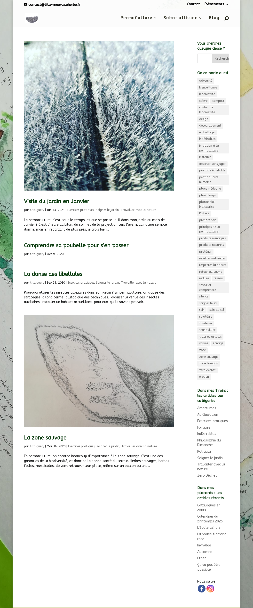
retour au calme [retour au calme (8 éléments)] (210, 271)
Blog (214, 18)
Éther (201, 558)
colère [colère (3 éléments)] (203, 101)
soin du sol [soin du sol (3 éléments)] (216, 310)
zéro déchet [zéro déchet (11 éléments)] (207, 370)
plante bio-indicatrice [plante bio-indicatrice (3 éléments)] (207, 204)
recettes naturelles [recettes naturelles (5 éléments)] (212, 258)
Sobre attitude (181, 18)
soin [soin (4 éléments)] (202, 310)
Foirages (203, 427)
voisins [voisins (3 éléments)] (203, 343)
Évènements (214, 4)
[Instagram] (210, 588)
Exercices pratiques (80, 210)
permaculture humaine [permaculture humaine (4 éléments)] (208, 180)
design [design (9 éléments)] (203, 119)
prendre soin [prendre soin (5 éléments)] (207, 220)
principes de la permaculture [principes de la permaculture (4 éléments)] (209, 229)
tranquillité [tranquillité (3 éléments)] (207, 330)
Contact (193, 4)
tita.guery (37, 210)
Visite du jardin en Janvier (56, 201)
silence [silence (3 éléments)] (203, 296)
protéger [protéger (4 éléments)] (205, 251)
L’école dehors (209, 528)
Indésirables (206, 434)
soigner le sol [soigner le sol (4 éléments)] (208, 303)
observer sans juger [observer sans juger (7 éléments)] (212, 164)
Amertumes (206, 408)
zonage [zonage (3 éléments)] (218, 343)
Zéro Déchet (207, 475)
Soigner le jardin (107, 210)
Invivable (204, 545)
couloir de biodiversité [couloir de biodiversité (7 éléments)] (207, 110)
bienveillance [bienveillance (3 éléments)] (208, 87)
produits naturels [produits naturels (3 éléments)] (211, 245)
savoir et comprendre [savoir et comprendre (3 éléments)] (207, 287)
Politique (204, 451)
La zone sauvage (45, 438)
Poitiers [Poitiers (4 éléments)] (204, 213)
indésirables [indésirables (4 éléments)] (207, 139)
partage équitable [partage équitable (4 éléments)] (212, 170)
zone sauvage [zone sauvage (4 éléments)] (208, 357)
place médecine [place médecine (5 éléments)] (210, 188)
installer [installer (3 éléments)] (205, 157)
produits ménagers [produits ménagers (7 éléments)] (212, 238)
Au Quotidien (207, 415)
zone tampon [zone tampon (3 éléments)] (208, 363)
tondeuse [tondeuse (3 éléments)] (205, 323)
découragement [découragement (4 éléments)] (210, 125)
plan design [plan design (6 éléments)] (207, 195)
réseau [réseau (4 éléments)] (218, 278)
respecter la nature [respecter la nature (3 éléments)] (212, 265)
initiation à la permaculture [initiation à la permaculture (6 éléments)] (209, 148)
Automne (204, 552)
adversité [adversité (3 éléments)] (205, 80)
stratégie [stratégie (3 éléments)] (205, 316)
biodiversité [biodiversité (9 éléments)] (207, 94)
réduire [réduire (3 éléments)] (204, 278)
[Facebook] (202, 588)
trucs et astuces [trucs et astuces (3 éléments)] (210, 336)
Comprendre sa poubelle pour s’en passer (76, 245)
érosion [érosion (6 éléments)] (204, 376)
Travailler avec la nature (138, 210)
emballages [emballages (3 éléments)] (207, 132)
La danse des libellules (53, 274)
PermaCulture (136, 18)
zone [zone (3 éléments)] (202, 350)
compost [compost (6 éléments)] (218, 101)
